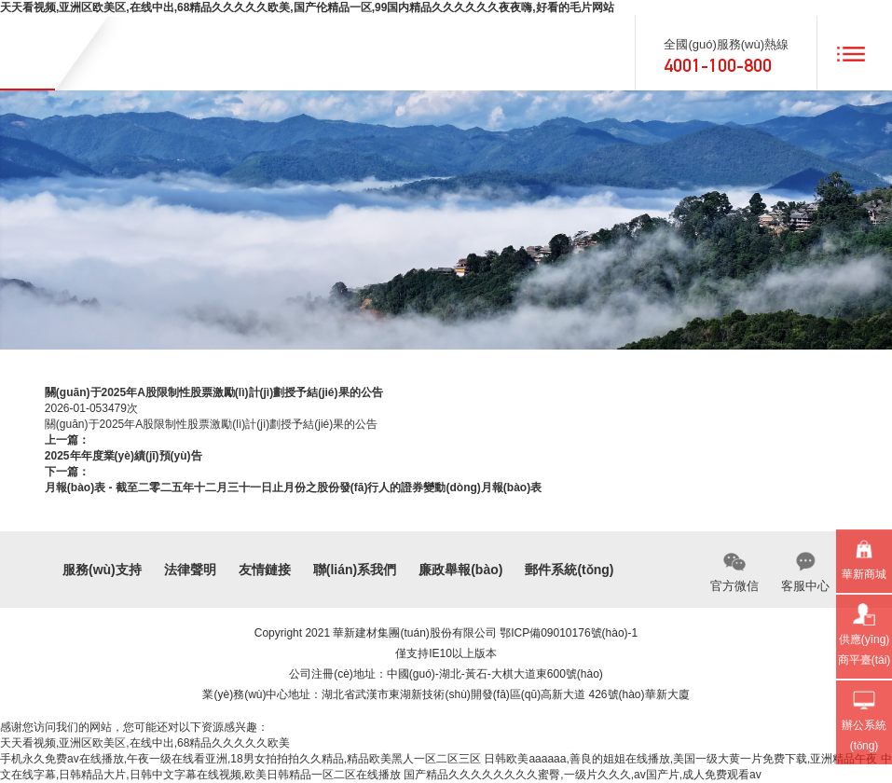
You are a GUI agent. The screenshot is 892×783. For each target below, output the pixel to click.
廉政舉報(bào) (460, 569)
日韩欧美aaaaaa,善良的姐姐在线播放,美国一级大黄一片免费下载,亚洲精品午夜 (680, 758)
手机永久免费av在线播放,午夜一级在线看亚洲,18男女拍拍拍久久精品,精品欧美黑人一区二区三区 (240, 758)
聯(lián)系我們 (354, 569)
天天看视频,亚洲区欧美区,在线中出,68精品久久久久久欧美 (145, 742)
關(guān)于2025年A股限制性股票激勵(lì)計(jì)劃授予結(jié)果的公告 (211, 424)
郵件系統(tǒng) (569, 569)
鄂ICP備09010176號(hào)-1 (569, 632)
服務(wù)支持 (102, 569)
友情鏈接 (265, 569)
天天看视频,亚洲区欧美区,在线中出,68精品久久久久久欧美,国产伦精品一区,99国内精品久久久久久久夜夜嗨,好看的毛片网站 (307, 7)
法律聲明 (190, 569)
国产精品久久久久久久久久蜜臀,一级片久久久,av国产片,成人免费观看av (582, 774)
